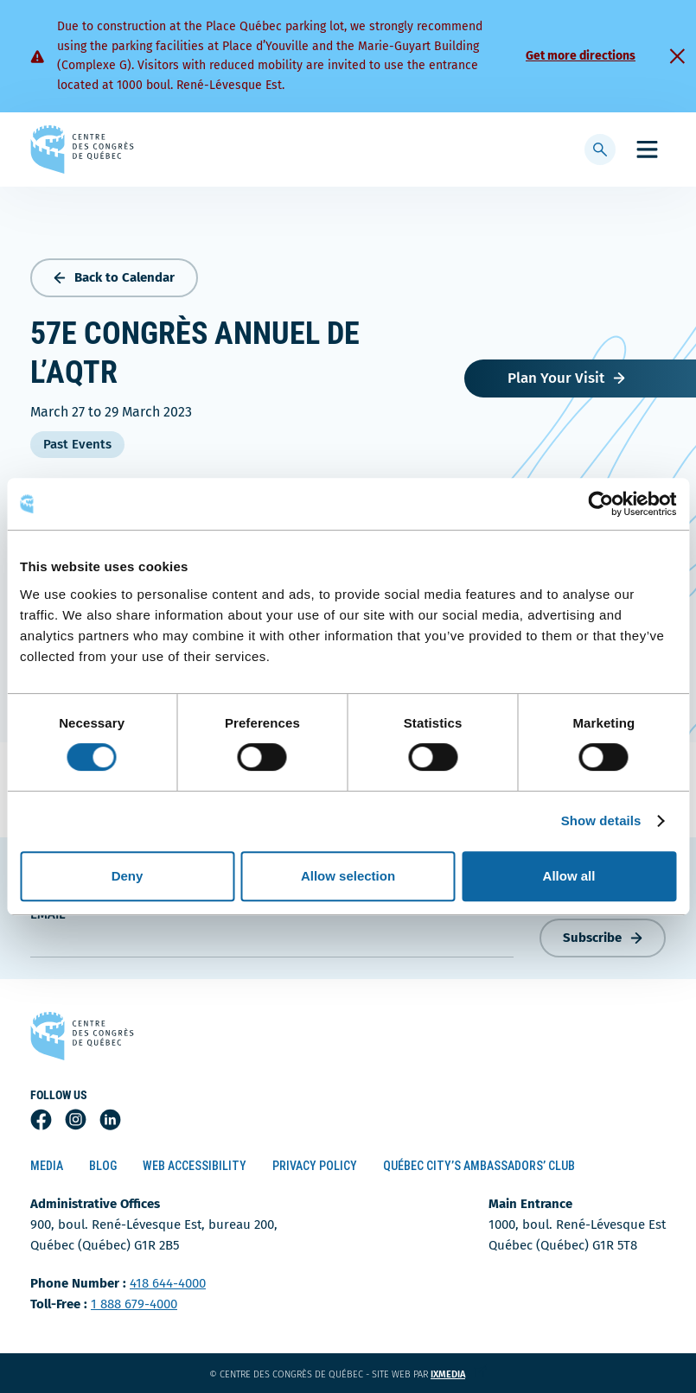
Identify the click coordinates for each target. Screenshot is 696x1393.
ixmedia (459, 1374)
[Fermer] (677, 56)
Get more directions (580, 55)
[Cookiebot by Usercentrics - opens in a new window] (600, 504)
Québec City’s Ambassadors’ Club (479, 1166)
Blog (103, 1166)
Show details (601, 820)
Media (46, 1166)
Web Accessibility (194, 1166)
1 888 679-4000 (134, 1304)
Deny (128, 875)
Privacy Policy (314, 1166)
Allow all (569, 875)
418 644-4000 (168, 1283)
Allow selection (348, 875)
